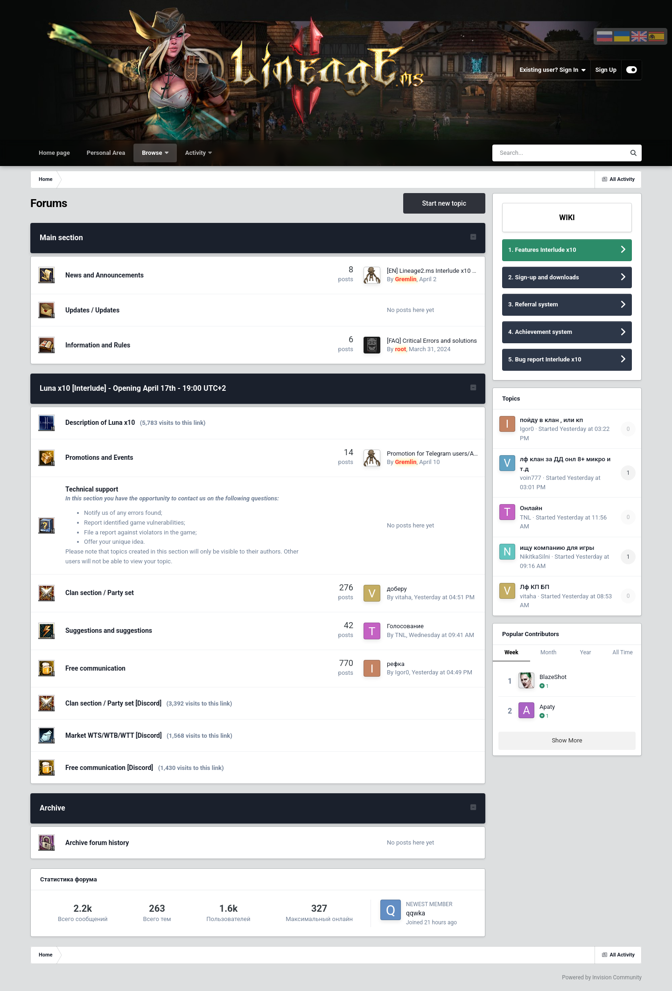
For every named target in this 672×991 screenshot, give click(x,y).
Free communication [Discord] (109, 767)
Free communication (95, 668)
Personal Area (106, 152)
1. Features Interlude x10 (542, 249)
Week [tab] (511, 652)
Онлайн (531, 508)
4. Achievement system (540, 331)
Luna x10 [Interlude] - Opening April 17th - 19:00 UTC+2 (133, 388)
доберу (397, 588)
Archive (52, 808)
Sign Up (605, 69)
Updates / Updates (92, 310)
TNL (400, 634)
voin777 (530, 477)
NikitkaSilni (535, 556)
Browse (153, 152)
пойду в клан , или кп (551, 419)
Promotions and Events (99, 457)
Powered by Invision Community (602, 977)
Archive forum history (97, 842)
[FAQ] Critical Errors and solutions (432, 340)
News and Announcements (104, 275)
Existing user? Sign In (553, 70)
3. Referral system (533, 304)
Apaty (547, 706)
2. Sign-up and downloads (543, 277)
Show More (567, 740)
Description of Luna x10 (100, 422)
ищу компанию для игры (557, 547)
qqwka (415, 913)
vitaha (403, 597)
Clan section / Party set (99, 592)
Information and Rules (97, 345)
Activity (196, 152)
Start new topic (444, 203)
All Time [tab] (623, 652)
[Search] (535, 153)
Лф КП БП (534, 586)
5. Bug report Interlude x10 (544, 359)
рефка (396, 663)
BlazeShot (553, 676)
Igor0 (402, 672)
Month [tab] (548, 652)
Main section (61, 237)
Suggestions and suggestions (108, 630)
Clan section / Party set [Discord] (113, 703)
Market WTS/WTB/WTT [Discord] (113, 735)
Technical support (91, 489)
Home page (54, 152)
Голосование (405, 626)
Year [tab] (585, 652)
